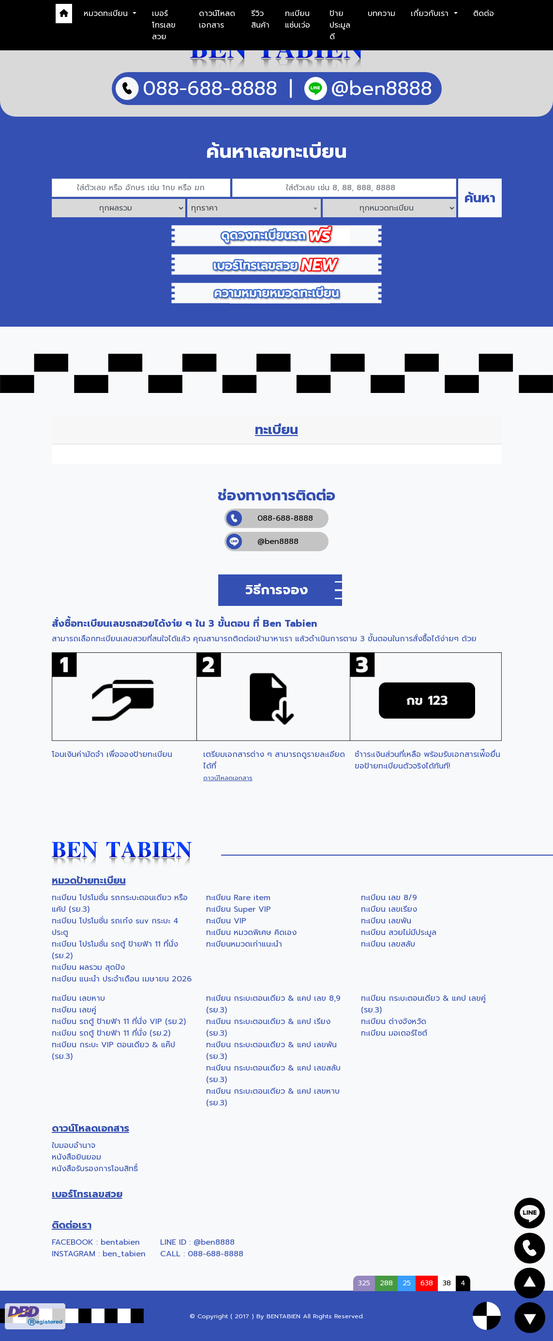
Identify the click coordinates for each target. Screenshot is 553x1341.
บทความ (381, 13)
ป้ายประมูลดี (339, 25)
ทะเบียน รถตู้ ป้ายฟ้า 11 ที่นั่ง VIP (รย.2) (119, 1021)
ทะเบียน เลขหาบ (78, 998)
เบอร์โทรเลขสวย (164, 25)
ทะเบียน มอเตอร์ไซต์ (394, 1033)
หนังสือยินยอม (76, 1157)
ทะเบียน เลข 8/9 (389, 898)
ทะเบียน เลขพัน (386, 921)
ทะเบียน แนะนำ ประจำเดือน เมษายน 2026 (122, 979)
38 (447, 1283)
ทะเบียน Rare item (238, 898)
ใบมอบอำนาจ (73, 1145)
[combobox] (254, 208)
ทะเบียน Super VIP (238, 909)
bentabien (120, 1242)
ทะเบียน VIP (226, 921)
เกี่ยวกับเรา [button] (431, 13)
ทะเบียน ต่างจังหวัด (393, 1021)
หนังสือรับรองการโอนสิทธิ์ (95, 1169)
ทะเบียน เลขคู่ (74, 1010)
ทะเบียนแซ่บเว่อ (297, 19)
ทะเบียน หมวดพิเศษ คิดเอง (251, 932)
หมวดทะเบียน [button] (107, 13)
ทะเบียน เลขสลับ (388, 944)
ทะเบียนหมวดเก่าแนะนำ (244, 944)
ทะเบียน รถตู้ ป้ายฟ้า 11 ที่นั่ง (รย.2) (111, 1033)
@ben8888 (262, 541)
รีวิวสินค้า (260, 19)
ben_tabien (124, 1254)
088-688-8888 (269, 518)
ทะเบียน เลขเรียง (389, 909)
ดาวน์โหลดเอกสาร (217, 19)
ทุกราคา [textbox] (204, 208)
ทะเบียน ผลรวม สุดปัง (88, 967)
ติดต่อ (483, 13)
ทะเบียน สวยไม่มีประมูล (398, 932)
